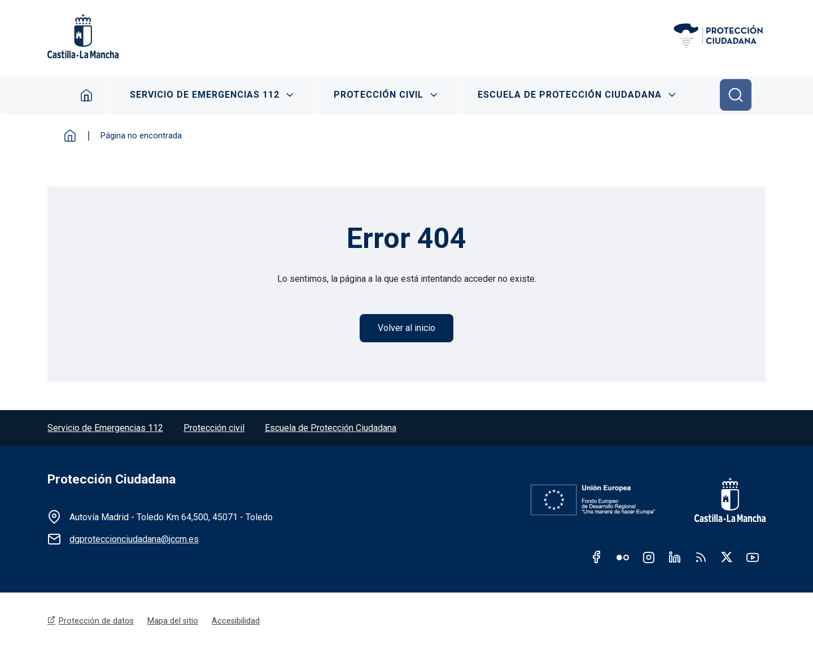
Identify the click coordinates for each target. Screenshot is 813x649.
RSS (701, 557)
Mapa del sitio (172, 620)
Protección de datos (96, 620)
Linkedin (675, 557)
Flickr (623, 557)
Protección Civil (378, 94)
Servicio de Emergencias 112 (204, 94)
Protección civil (213, 427)
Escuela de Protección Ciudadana (570, 94)
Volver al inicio (406, 328)
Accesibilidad (236, 620)
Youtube (753, 557)
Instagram (649, 557)
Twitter (727, 557)
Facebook (597, 557)
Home (87, 95)
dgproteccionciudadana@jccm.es (134, 539)
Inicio (70, 135)
